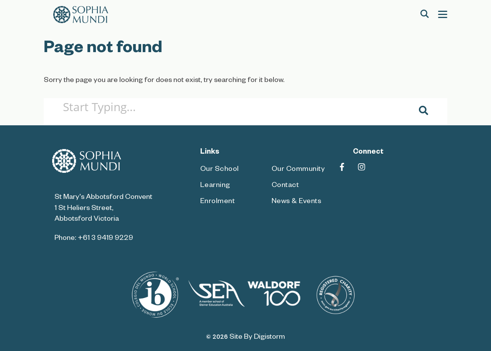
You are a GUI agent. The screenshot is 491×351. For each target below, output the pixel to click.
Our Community (298, 170)
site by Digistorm (257, 338)
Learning (215, 186)
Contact (285, 186)
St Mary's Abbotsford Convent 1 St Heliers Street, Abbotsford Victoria (103, 208)
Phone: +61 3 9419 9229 (93, 239)
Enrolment (217, 202)
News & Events (296, 202)
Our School (219, 170)
